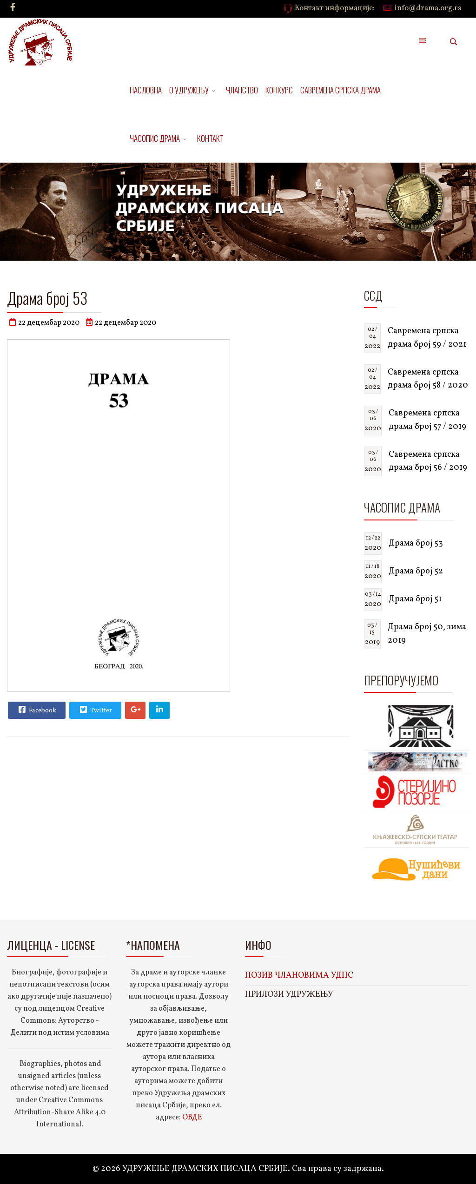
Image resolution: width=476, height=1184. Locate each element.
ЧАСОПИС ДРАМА (155, 138)
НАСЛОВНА (146, 90)
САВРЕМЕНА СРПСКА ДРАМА (340, 90)
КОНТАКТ (210, 138)
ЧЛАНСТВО (242, 90)
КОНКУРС (279, 90)
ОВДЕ (192, 1117)
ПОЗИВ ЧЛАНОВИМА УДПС (299, 975)
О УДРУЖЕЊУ (189, 90)
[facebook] (12, 8)
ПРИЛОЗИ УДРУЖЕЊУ (289, 994)
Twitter (95, 709)
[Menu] (422, 42)
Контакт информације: (335, 8)
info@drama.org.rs (428, 8)
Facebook (36, 709)
